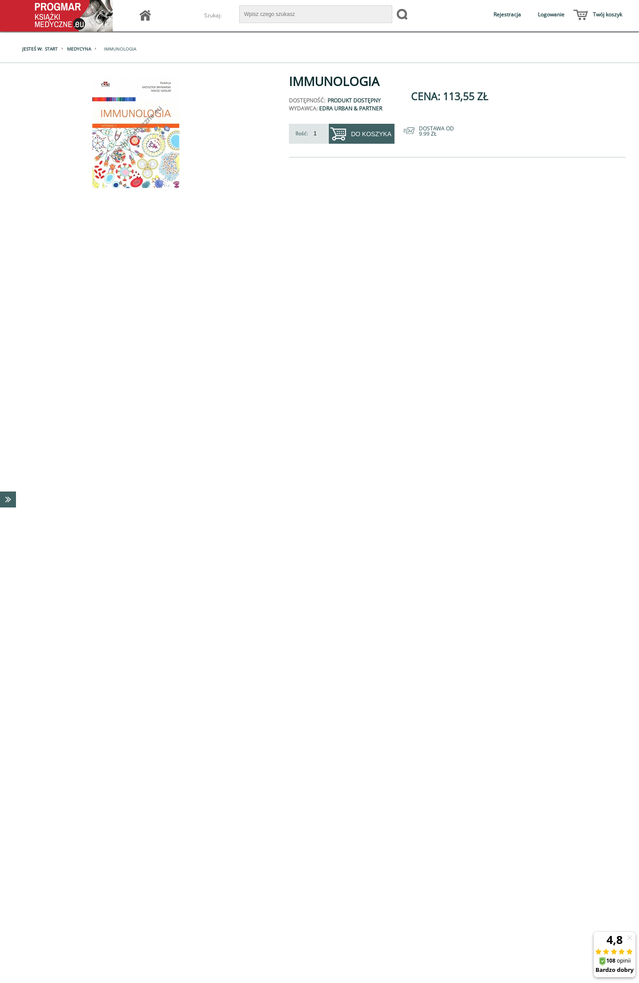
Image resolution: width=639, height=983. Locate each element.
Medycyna (79, 49)
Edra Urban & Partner (350, 108)
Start (51, 49)
